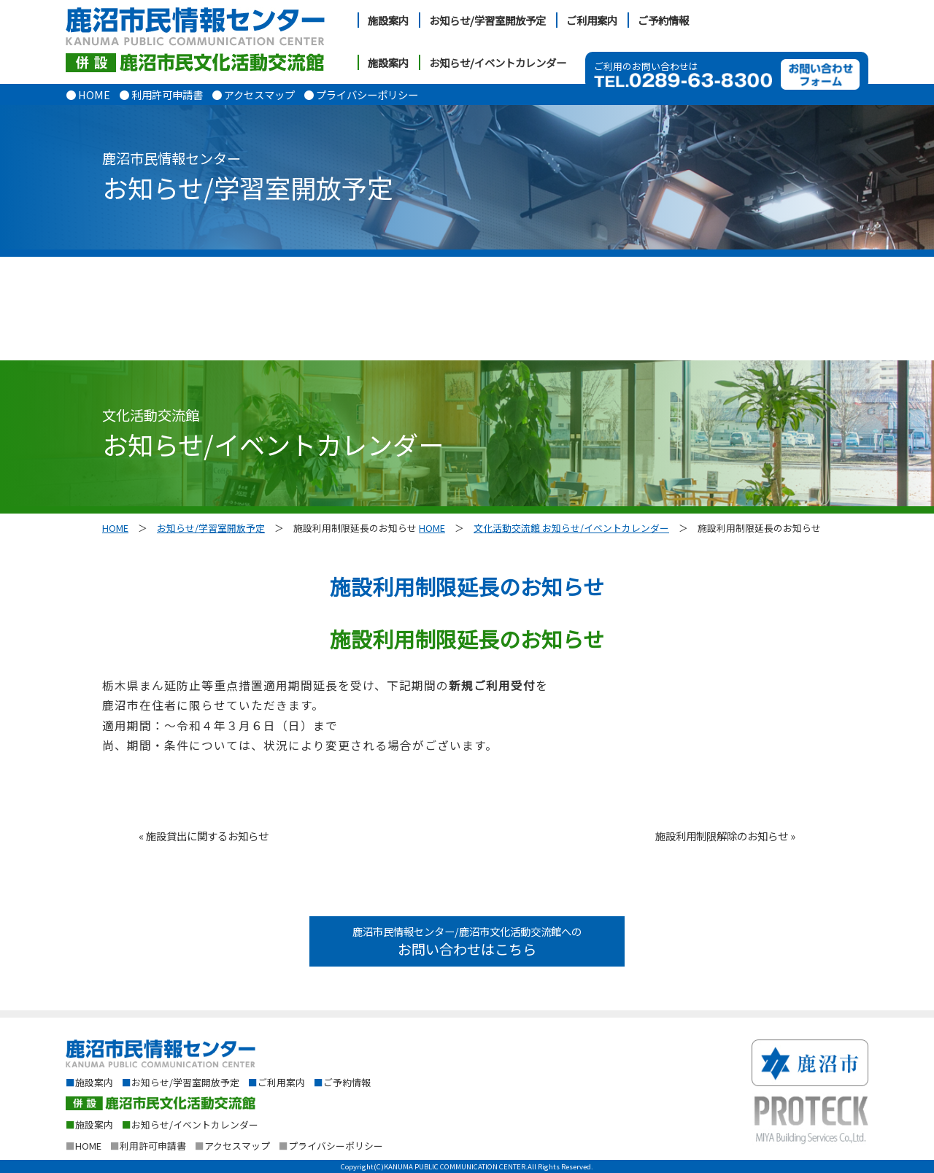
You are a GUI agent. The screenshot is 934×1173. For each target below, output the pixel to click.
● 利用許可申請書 (161, 94)
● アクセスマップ (253, 94)
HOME (115, 528)
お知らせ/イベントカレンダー (497, 62)
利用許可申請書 (148, 1146)
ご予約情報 (663, 20)
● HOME (88, 94)
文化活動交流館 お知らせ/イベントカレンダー (571, 528)
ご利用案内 (591, 20)
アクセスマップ (232, 1146)
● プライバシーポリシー (361, 94)
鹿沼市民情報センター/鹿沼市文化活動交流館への (467, 941)
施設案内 (388, 20)
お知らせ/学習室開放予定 (487, 20)
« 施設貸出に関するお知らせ (204, 835)
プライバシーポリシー (331, 1146)
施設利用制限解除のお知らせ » (725, 835)
